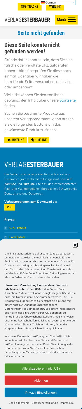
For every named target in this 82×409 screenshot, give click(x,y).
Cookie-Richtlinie (19, 402)
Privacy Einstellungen (41, 392)
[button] (75, 245)
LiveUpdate (17, 237)
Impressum (66, 402)
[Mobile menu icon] (66, 20)
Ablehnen (41, 380)
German (48, 2)
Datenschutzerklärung (44, 402)
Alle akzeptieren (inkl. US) (41, 368)
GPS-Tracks (17, 228)
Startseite (67, 100)
